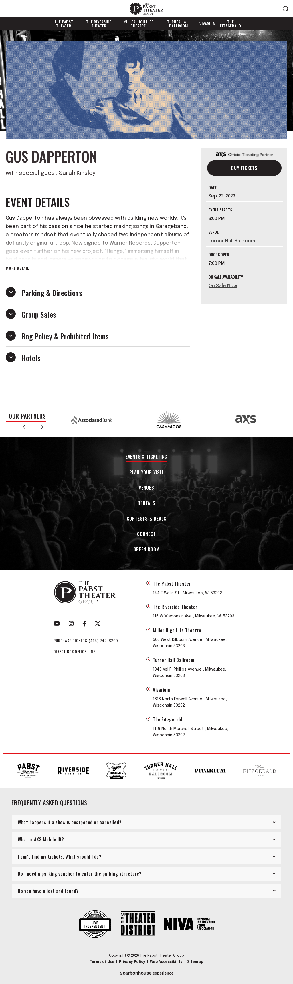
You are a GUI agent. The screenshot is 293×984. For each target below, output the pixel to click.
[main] (146, 216)
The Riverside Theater (98, 24)
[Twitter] (97, 624)
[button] (26, 427)
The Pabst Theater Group (146, 9)
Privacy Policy (132, 962)
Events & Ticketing (146, 457)
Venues (146, 488)
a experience (146, 973)
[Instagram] (71, 624)
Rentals (146, 504)
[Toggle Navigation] (9, 9)
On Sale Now (223, 285)
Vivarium (207, 24)
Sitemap (195, 962)
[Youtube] (57, 624)
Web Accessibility (166, 962)
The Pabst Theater (63, 24)
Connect (146, 534)
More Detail (17, 268)
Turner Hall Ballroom (178, 24)
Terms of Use (102, 962)
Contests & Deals (147, 519)
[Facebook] (84, 624)
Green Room (147, 550)
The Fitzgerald (230, 24)
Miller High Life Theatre (138, 24)
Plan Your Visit (146, 473)
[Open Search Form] (285, 9)
